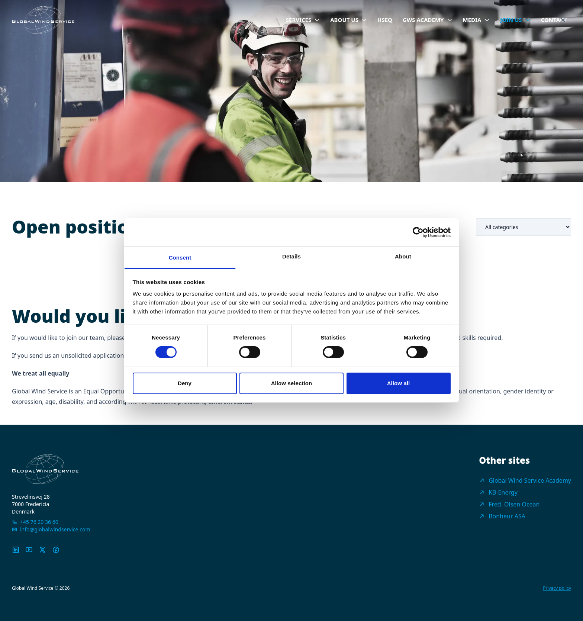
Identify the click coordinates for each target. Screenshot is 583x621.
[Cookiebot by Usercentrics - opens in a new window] (418, 232)
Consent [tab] (180, 257)
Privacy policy (557, 588)
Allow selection (291, 383)
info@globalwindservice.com (55, 529)
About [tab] (403, 256)
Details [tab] (291, 256)
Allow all (398, 383)
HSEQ (384, 19)
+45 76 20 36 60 (39, 521)
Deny (184, 383)
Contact (554, 19)
